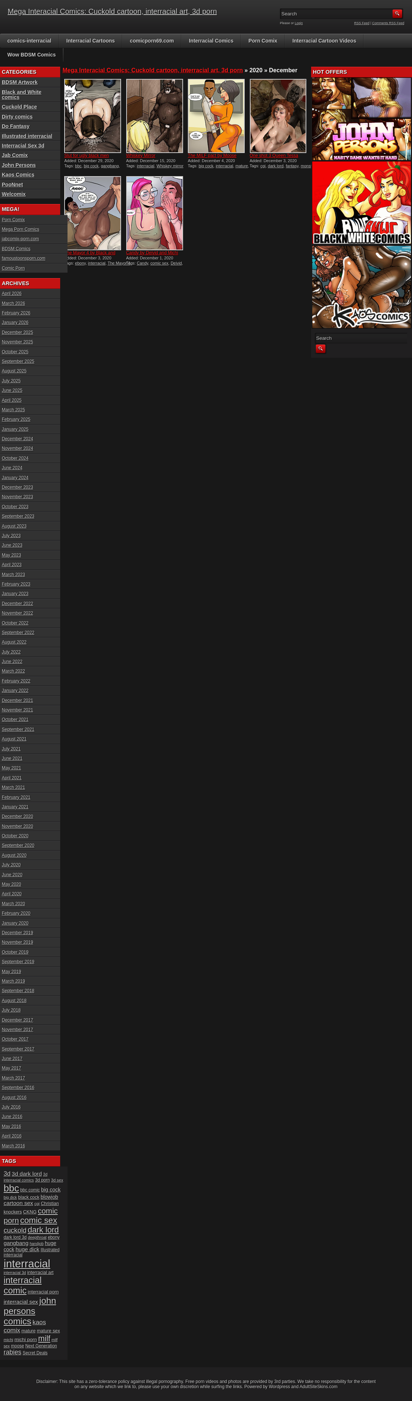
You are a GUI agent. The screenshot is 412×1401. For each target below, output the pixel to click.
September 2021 (18, 729)
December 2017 (17, 1020)
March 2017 (13, 1078)
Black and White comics (21, 94)
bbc (78, 166)
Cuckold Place (19, 107)
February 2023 (16, 584)
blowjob (49, 1197)
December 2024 (17, 438)
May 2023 (11, 555)
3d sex (57, 1180)
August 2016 (14, 1097)
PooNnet (12, 185)
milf (44, 1338)
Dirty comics (17, 117)
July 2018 (11, 1010)
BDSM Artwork (20, 82)
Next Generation (41, 1346)
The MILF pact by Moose (212, 155)
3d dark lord (27, 1174)
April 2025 (12, 400)
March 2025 (13, 409)
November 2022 (17, 613)
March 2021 (13, 787)
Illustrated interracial (27, 136)
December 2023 (17, 487)
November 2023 (17, 496)
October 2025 (15, 351)
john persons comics (30, 1311)
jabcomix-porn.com (20, 238)
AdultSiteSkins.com (319, 1386)
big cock (91, 166)
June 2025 (12, 390)
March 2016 (13, 1146)
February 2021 (16, 797)
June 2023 (12, 545)
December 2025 (17, 332)
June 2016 (12, 1116)
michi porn (25, 1339)
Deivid (176, 263)
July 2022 (11, 652)
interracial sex (21, 1302)
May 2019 (11, 971)
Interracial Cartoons (90, 41)
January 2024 (15, 477)
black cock (28, 1197)
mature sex (48, 1330)
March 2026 (13, 303)
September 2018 (18, 990)
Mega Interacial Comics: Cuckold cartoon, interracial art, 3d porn (112, 11)
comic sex (159, 263)
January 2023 (15, 593)
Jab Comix (15, 155)
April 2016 (12, 1136)
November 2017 (17, 1029)
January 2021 (15, 806)
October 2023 (15, 506)
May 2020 (11, 884)
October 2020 (15, 835)
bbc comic (30, 1190)
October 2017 (15, 1039)
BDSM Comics (16, 248)
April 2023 (12, 564)
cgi (263, 166)
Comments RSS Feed (388, 23)
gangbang (110, 166)
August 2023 (14, 526)
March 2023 (13, 574)
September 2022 (18, 632)
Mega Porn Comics (20, 229)
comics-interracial (29, 41)
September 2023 (18, 516)
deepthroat (37, 1237)
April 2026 (12, 293)
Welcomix (14, 194)
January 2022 (15, 690)
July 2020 (11, 864)
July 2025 (11, 380)
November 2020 (17, 826)
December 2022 (17, 603)
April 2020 (12, 893)
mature (242, 166)
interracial (145, 166)
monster (308, 166)
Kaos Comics (18, 175)
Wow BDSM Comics (31, 55)
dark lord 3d (15, 1237)
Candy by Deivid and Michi (152, 252)
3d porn (42, 1180)
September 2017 (18, 1049)
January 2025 (15, 429)
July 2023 (11, 535)
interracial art (40, 1272)
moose (17, 1346)
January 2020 (15, 923)
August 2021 (14, 739)
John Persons (19, 165)
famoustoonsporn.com (23, 258)
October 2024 (15, 458)
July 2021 (11, 749)
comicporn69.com (152, 41)
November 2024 (17, 448)
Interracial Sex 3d (23, 146)
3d (7, 1173)
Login (299, 23)
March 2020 (13, 903)
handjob (37, 1243)
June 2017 (12, 1058)
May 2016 (11, 1126)
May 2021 (11, 768)
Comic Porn (13, 268)
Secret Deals (35, 1352)
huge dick (27, 1249)
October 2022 (15, 623)
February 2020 (16, 913)
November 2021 (17, 710)
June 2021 (12, 758)
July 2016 (11, 1107)
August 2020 (14, 855)
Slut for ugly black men (86, 155)
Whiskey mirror (170, 166)
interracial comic (23, 1285)
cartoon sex (18, 1203)
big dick (10, 1197)
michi (8, 1340)
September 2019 (18, 961)
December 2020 (17, 816)
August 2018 (14, 1000)
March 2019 (13, 981)
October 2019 (15, 952)
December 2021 (17, 700)
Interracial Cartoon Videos (324, 41)
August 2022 (14, 642)
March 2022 (13, 671)
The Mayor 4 (118, 263)
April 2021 (12, 777)
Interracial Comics (211, 41)
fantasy (292, 166)
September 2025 (18, 361)
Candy (142, 263)
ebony (80, 263)
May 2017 (11, 1068)
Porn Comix (262, 41)
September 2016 (18, 1087)
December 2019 (17, 932)
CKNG (30, 1212)
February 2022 (16, 681)
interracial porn (43, 1292)
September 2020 (18, 845)
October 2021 (15, 719)
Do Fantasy (15, 126)
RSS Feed (362, 23)
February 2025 (16, 419)
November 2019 (17, 942)
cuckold (15, 1230)
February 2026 (16, 313)
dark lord (276, 166)
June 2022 (12, 661)
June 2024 (12, 467)
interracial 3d (15, 1272)
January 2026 (15, 322)
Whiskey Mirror (141, 155)
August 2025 (14, 371)
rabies (12, 1352)
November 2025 (17, 342)
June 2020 (12, 874)
